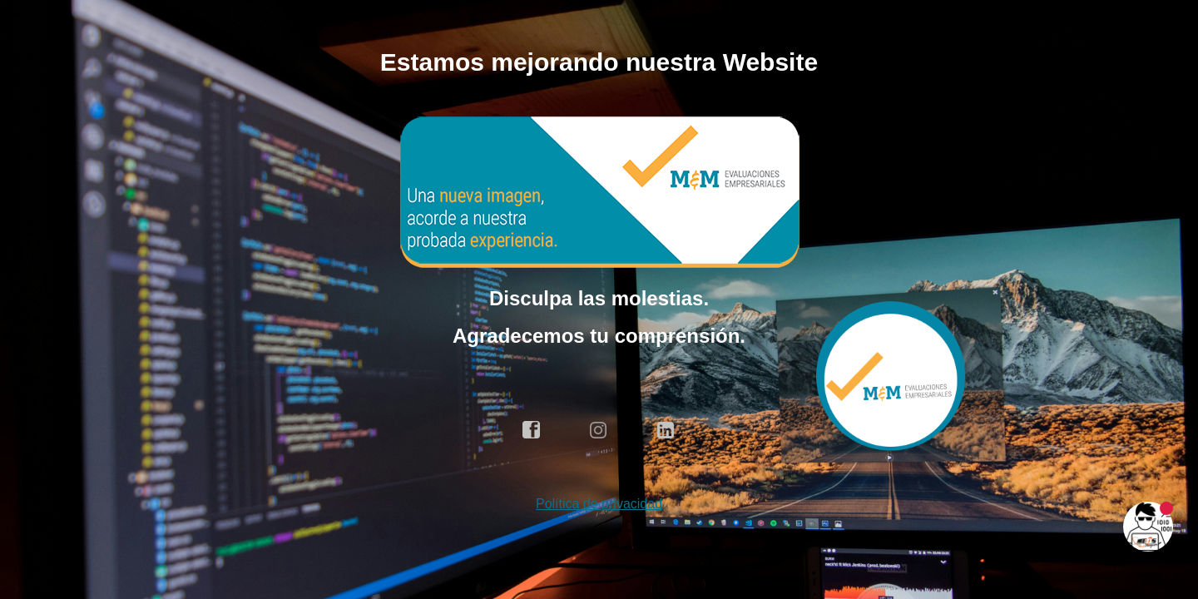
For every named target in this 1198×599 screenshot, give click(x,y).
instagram (599, 430)
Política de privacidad (599, 504)
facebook (531, 430)
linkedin (666, 430)
